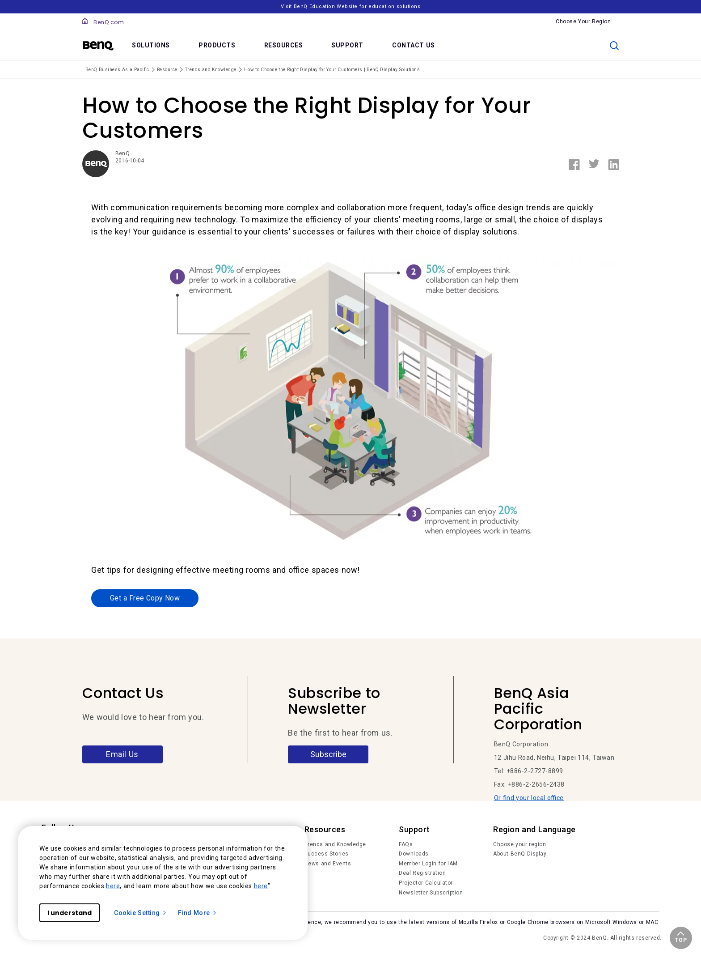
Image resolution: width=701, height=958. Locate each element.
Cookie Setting (140, 912)
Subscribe (328, 754)
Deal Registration (422, 874)
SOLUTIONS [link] (151, 45)
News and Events (327, 864)
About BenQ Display (519, 855)
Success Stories (326, 855)
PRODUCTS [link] (216, 45)
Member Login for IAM (428, 864)
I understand (69, 912)
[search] (614, 45)
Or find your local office (529, 798)
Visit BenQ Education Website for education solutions (350, 6)
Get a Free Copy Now (145, 598)
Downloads (414, 855)
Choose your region (519, 845)
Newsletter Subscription (431, 893)
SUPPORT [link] (347, 45)
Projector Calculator (426, 883)
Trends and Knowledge (335, 845)
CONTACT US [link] (413, 45)
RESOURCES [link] (283, 45)
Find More (197, 912)
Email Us (122, 754)
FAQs (406, 845)
